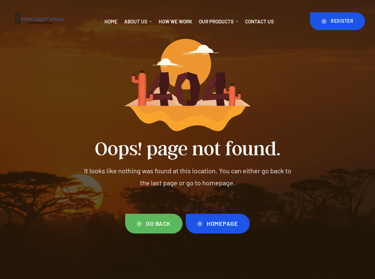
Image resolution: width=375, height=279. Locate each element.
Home (111, 21)
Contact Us (259, 21)
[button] (337, 21)
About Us (138, 21)
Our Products (218, 21)
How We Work (175, 21)
